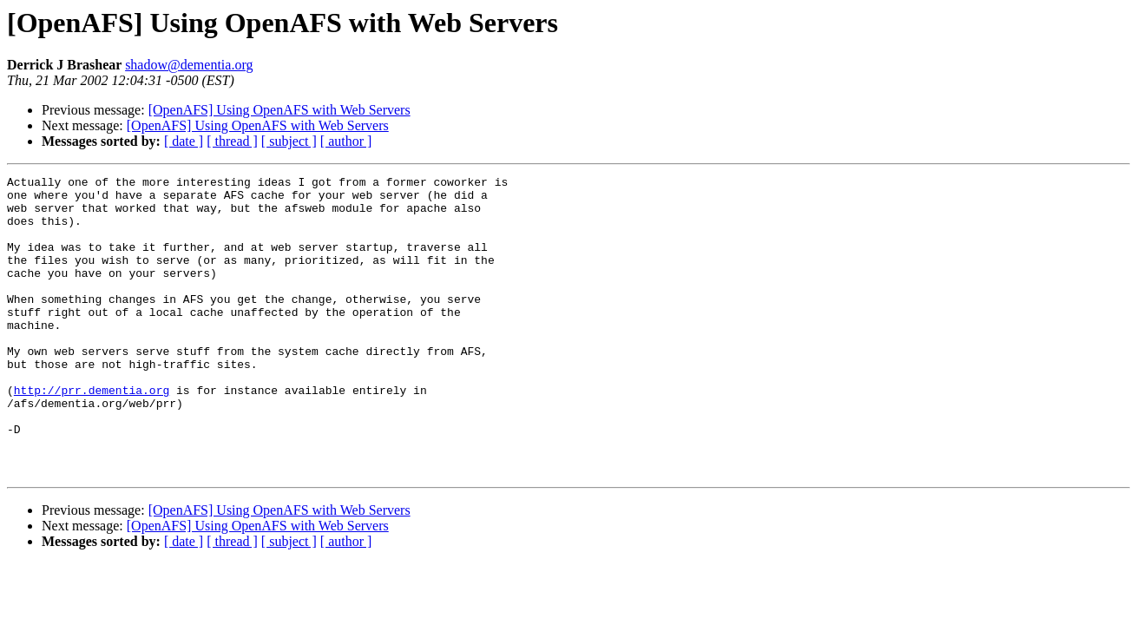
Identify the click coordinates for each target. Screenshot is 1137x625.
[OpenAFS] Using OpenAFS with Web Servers (279, 109)
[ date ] (183, 141)
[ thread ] (232, 141)
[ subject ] (289, 141)
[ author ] (346, 141)
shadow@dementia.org (189, 64)
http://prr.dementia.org (91, 434)
